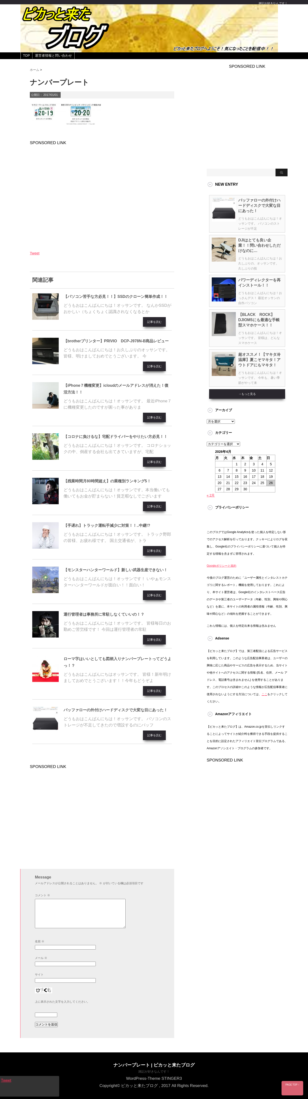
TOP (26, 55)
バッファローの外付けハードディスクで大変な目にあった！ (115, 710)
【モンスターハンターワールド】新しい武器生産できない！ (115, 570)
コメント (42, 895)
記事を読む (154, 322)
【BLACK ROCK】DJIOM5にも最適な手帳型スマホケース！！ (259, 320)
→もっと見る (247, 394)
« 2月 (211, 495)
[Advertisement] (102, 194)
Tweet (34, 253)
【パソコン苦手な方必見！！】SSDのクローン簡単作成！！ (116, 297)
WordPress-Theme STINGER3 (154, 1078)
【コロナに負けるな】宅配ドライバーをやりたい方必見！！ (115, 437)
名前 (39, 941)
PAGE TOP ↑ (292, 1084)
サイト (39, 974)
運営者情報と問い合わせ (53, 55)
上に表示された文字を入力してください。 (62, 1001)
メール (41, 958)
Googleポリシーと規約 (221, 565)
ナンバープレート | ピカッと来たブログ (154, 1065)
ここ (264, 694)
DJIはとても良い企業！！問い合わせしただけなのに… (259, 245)
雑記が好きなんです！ (154, 1071)
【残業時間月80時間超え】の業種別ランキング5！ (107, 481)
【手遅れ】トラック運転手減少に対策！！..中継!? (107, 525)
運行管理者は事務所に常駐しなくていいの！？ (104, 614)
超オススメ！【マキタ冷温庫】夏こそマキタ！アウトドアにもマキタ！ (259, 359)
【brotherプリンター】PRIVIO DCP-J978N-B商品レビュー (116, 341)
